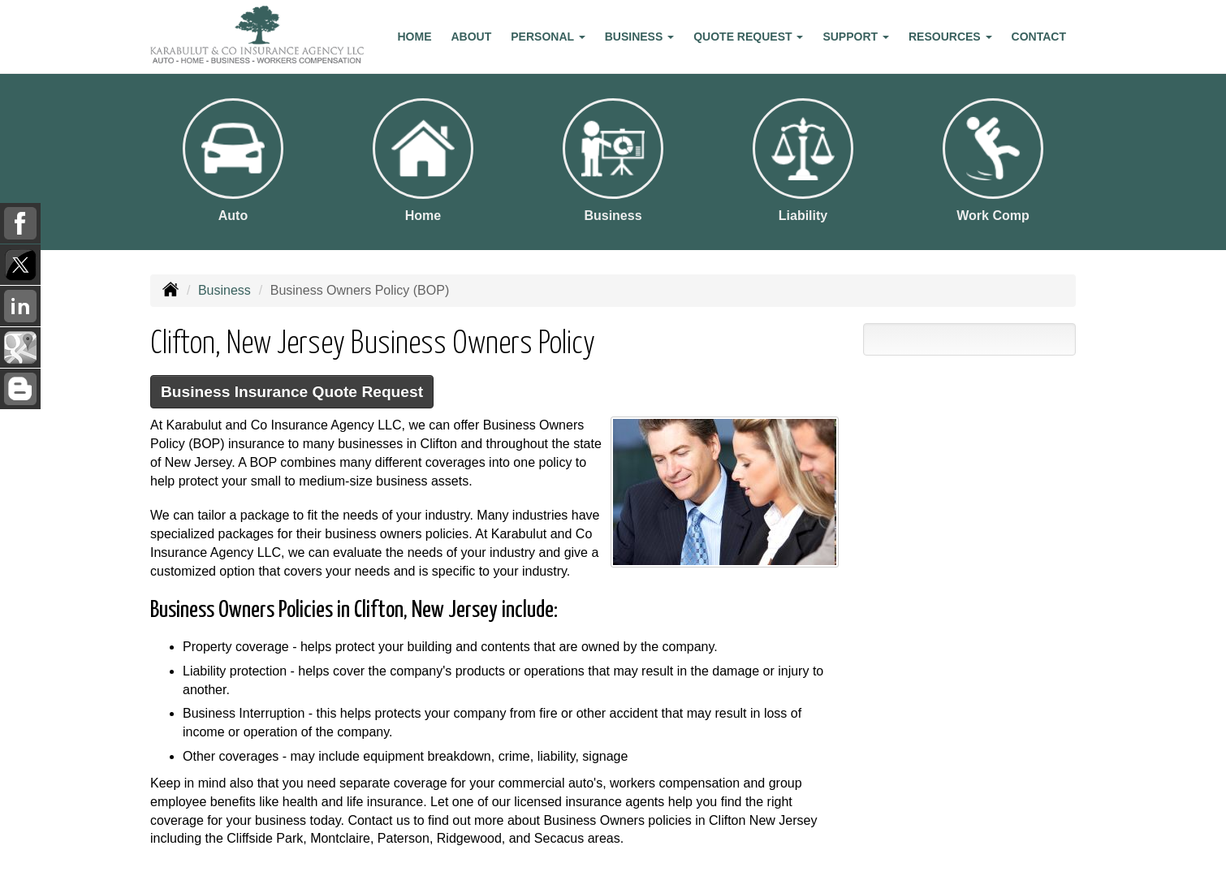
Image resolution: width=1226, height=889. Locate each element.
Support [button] (855, 36)
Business (224, 290)
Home (415, 36)
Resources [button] (950, 36)
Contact (1039, 36)
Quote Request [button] (748, 36)
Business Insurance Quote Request (292, 391)
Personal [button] (548, 36)
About (471, 36)
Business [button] (639, 36)
